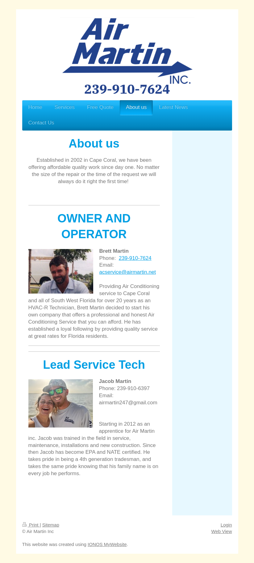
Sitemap (50, 524)
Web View (221, 531)
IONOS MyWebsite (107, 544)
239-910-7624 (135, 258)
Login (226, 524)
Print (31, 524)
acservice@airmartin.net (127, 272)
